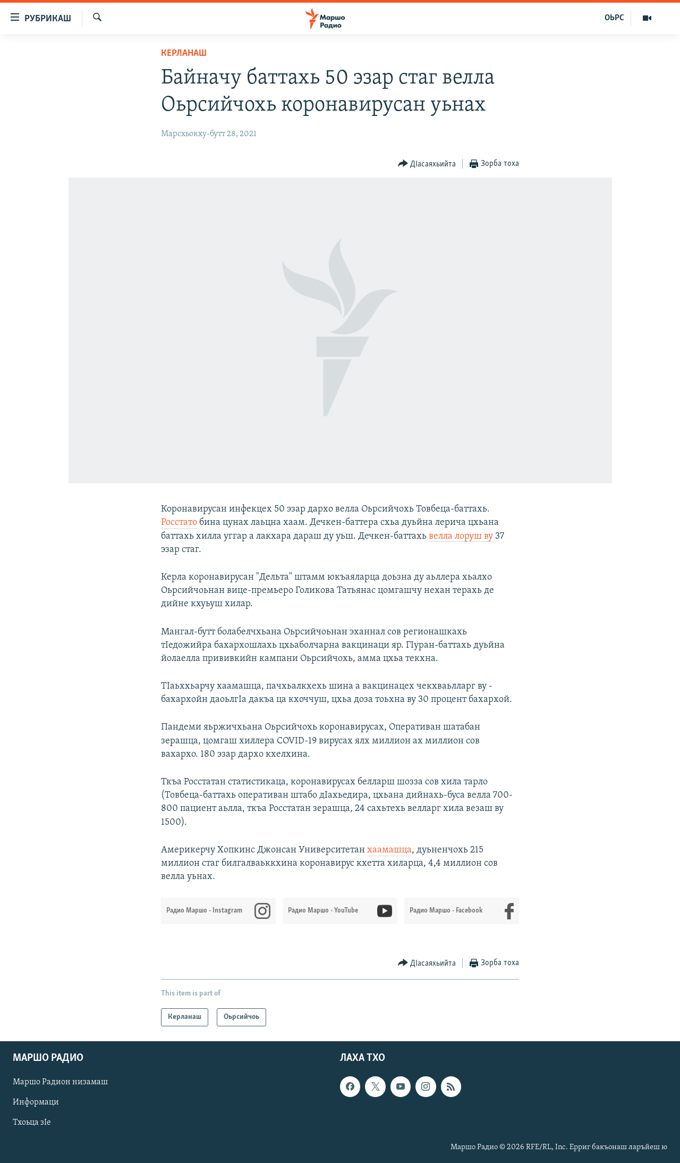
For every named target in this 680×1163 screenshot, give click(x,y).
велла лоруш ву (461, 536)
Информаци (36, 1103)
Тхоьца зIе (32, 1123)
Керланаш (184, 53)
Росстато (179, 522)
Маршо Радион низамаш (60, 1082)
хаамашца (389, 850)
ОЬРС (614, 18)
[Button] (427, 164)
